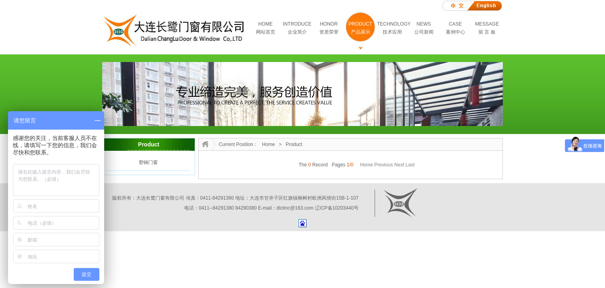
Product (294, 144)
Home (268, 144)
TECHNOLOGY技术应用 (392, 28)
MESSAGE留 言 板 (487, 28)
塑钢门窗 (148, 162)
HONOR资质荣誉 (329, 28)
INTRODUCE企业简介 (297, 28)
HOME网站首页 (265, 28)
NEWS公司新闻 (424, 28)
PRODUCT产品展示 (360, 28)
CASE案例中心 (455, 28)
